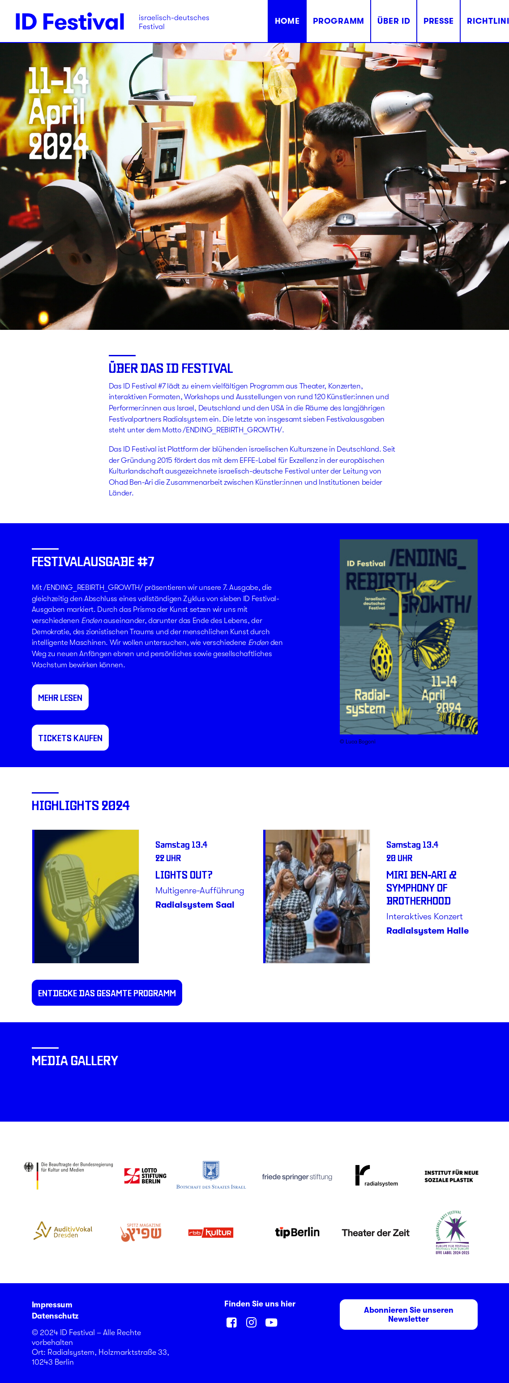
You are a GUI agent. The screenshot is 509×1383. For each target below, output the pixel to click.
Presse (438, 21)
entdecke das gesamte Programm (107, 992)
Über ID (393, 21)
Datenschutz (55, 1315)
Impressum (52, 1304)
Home (287, 21)
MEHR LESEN (60, 697)
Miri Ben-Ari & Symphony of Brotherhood (421, 887)
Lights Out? (184, 874)
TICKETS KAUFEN (70, 737)
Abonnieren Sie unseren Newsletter (409, 1314)
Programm (338, 21)
